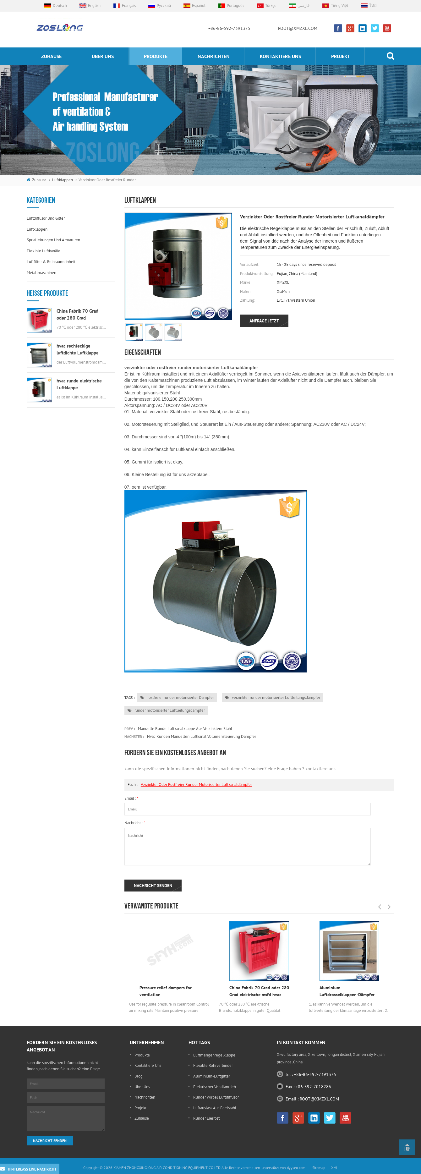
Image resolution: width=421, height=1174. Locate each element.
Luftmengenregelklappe (214, 1055)
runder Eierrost (206, 1118)
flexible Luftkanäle (43, 251)
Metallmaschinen (41, 272)
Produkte (155, 56)
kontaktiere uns (280, 56)
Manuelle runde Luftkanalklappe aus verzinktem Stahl (185, 728)
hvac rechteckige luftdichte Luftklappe (78, 349)
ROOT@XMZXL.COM (297, 28)
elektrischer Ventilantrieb (214, 1086)
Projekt (340, 56)
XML (334, 1167)
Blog (138, 1076)
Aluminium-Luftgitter (211, 1076)
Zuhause (51, 56)
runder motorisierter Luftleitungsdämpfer (166, 710)
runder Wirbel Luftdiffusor (216, 1097)
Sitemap (318, 1167)
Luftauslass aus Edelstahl (214, 1108)
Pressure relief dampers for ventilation (165, 991)
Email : (131, 798)
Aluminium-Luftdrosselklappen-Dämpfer (347, 991)
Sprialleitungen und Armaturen (53, 240)
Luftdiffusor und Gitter (46, 218)
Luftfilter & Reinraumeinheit (51, 261)
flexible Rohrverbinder (213, 1065)
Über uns (103, 56)
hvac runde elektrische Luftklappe (79, 384)
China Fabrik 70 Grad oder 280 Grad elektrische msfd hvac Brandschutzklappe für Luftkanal (79, 314)
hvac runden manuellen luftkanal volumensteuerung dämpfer (201, 736)
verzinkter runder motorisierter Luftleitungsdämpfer (272, 697)
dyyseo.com (296, 1167)
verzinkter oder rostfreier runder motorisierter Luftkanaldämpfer (196, 784)
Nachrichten (214, 56)
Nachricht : (134, 823)
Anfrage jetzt (264, 321)
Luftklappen (62, 180)
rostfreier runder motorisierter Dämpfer (177, 697)
